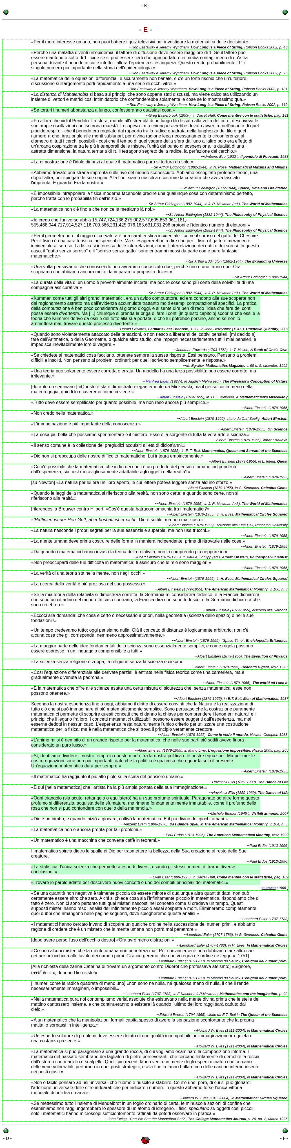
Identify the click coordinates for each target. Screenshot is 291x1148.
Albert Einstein (171, 397)
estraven (269, 888)
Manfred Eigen (158, 381)
